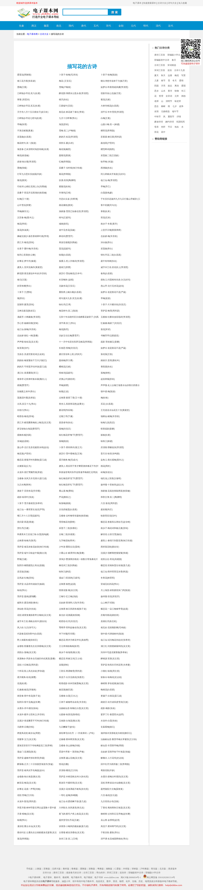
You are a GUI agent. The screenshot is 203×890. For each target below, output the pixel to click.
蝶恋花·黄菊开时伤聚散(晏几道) (32, 460)
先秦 (21, 25)
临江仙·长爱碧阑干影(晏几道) (72, 801)
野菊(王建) (22, 559)
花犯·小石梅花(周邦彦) (27, 665)
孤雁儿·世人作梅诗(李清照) (71, 261)
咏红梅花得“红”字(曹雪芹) (71, 484)
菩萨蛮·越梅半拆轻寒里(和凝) (31, 758)
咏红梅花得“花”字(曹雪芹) (71, 478)
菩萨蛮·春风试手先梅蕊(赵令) (31, 770)
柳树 (163, 106)
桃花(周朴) (106, 466)
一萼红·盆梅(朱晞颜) (68, 795)
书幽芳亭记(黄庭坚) (110, 335)
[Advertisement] (81, 52)
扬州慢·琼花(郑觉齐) (110, 596)
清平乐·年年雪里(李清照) (112, 112)
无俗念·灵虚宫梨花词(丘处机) (31, 354)
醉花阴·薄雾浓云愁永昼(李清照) (74, 93)
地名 (177, 127)
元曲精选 (165, 111)
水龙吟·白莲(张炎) (109, 720)
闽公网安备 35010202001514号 (159, 877)
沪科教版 (144, 868)
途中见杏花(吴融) (67, 230)
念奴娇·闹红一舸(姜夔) (27, 335)
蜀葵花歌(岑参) (108, 770)
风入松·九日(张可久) (26, 627)
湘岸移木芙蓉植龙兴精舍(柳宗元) (116, 733)
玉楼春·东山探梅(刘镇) (69, 745)
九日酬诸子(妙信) (67, 727)
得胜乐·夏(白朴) (66, 143)
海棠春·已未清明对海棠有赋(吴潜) (33, 149)
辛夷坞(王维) (65, 192)
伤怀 (163, 127)
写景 (183, 75)
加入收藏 (182, 3)
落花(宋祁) (106, 329)
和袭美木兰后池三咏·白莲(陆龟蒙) (33, 534)
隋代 (71, 25)
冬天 (174, 80)
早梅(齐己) (106, 186)
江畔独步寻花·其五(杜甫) (28, 106)
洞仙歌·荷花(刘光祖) (26, 609)
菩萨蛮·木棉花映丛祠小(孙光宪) (74, 776)
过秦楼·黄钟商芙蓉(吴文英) (71, 739)
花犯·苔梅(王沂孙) (25, 795)
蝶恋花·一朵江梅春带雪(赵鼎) (114, 609)
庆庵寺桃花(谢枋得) (110, 615)
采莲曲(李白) (107, 248)
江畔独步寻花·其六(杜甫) (28, 93)
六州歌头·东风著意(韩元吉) (71, 807)
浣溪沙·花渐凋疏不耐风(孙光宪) (74, 789)
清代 (158, 25)
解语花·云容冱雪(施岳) (111, 534)
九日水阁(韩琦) (24, 484)
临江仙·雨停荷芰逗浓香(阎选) (114, 571)
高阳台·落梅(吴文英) (26, 652)
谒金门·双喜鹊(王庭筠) (69, 578)
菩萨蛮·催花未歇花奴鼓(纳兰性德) (33, 547)
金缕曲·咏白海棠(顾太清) (28, 776)
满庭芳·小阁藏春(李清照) (28, 317)
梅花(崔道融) (23, 155)
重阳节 (171, 116)
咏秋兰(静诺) (65, 571)
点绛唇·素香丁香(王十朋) (70, 397)
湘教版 (109, 868)
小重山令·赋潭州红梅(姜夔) (71, 553)
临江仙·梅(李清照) (109, 180)
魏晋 (46, 25)
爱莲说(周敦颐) (24, 74)
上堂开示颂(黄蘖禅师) (111, 230)
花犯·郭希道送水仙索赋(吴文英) (115, 783)
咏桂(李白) (22, 590)
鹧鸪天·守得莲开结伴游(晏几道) (32, 366)
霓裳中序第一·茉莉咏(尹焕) (71, 752)
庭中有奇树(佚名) (109, 261)
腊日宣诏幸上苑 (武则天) (70, 354)
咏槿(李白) (22, 820)
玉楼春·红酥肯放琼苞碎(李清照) (115, 317)
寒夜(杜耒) (106, 211)
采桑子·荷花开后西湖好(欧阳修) (32, 192)
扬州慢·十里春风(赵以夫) (112, 484)
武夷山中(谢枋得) (67, 379)
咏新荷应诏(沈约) (109, 515)
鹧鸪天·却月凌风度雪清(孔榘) (114, 702)
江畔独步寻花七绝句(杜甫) (29, 118)
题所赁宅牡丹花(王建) (69, 820)
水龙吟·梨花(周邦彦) (26, 801)
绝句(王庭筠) (65, 217)
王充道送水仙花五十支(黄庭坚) (115, 410)
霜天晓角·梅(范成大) (68, 460)
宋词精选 (171, 65)
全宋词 (169, 96)
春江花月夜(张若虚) (26, 81)
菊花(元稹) (106, 99)
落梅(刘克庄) (65, 429)
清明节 (169, 101)
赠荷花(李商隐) (108, 130)
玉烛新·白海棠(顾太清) (69, 720)
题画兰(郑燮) (65, 267)
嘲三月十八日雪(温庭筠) (28, 515)
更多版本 (172, 868)
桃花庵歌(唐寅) (66, 205)
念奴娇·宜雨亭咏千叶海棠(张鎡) (115, 752)
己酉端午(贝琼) (66, 106)
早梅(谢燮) (64, 385)
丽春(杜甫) (106, 435)
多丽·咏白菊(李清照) (26, 161)
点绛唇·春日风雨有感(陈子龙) (72, 609)
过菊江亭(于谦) (66, 416)
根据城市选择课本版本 (27, 3)
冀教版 (83, 868)
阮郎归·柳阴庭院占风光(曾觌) (31, 565)
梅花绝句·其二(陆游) (68, 311)
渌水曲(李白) (107, 242)
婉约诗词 (169, 122)
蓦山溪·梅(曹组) (66, 491)
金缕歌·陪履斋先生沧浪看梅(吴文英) (34, 646)
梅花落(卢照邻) (24, 453)
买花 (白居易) (107, 404)
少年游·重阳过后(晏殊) (69, 547)
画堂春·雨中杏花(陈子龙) (28, 696)
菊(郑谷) (21, 298)
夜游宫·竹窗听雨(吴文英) (70, 783)
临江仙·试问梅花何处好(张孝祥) (115, 640)
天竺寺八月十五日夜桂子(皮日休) (32, 112)
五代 (96, 25)
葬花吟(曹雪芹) (66, 236)
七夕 (174, 106)
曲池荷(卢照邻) (108, 143)
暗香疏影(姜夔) (108, 429)
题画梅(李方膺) (66, 360)
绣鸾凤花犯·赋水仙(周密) (28, 733)
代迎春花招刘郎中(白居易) (29, 633)
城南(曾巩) (64, 224)
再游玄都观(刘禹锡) (68, 242)
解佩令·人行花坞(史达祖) (112, 758)
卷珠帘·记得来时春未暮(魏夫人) (32, 379)
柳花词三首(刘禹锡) (68, 565)
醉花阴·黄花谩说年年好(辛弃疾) (32, 273)
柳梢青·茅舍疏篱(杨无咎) (112, 683)
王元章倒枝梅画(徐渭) (69, 646)
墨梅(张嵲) (22, 168)
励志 (170, 85)
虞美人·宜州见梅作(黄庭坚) (30, 267)
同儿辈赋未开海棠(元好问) (113, 174)
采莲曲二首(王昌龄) (110, 155)
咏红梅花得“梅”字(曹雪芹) (71, 435)
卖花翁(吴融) (23, 571)
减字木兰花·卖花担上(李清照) (114, 267)
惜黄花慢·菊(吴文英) (68, 590)
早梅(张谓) (22, 124)
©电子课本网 (34, 877)
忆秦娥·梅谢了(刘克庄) (111, 323)
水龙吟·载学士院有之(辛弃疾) (31, 714)
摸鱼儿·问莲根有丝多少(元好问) (115, 279)
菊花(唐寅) (22, 180)
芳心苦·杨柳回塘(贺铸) (27, 323)
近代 (170, 25)
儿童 (156, 80)
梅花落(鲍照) (65, 149)
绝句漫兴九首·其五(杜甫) (70, 298)
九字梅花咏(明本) (67, 540)
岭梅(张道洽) (107, 472)
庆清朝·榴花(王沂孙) (68, 770)
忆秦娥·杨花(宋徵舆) (26, 689)
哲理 (161, 96)
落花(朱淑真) (23, 230)
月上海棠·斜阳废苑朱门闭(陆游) (115, 590)
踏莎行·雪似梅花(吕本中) (70, 273)
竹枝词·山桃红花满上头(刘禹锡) (32, 186)
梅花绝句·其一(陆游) (26, 143)
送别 (169, 70)
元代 (133, 25)
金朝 (120, 25)
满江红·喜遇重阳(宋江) (27, 373)
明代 (145, 25)
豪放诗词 (158, 122)
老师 (156, 101)
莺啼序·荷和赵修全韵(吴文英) (72, 627)
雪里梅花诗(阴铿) (67, 522)
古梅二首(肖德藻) (67, 534)
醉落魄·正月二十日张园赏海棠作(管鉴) (35, 764)
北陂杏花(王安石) (67, 286)
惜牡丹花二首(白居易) (111, 255)
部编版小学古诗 (174, 55)
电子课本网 (32, 34)
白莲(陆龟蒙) (107, 192)
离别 (177, 85)
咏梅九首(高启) (108, 422)
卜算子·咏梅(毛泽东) (68, 74)
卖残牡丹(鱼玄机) (109, 621)
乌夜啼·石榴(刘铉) (25, 727)
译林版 (135, 868)
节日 (170, 127)
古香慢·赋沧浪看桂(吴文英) (71, 832)
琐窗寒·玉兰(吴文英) (26, 739)
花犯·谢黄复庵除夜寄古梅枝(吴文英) (34, 615)
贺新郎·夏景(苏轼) (25, 304)
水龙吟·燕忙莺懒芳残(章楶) (30, 472)
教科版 (66, 868)
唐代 (83, 25)
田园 (156, 85)
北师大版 (56, 868)
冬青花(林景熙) (108, 578)
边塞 (170, 75)
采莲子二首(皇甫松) (68, 528)
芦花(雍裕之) (65, 497)
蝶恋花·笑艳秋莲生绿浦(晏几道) (115, 565)
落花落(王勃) (107, 354)
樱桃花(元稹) (65, 366)
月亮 (163, 85)
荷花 (156, 132)
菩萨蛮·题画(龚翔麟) (26, 596)
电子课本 (137, 3)
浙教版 (92, 868)
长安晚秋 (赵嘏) (66, 279)
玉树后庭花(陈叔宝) (26, 311)
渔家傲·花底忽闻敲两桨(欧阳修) (115, 491)
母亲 (156, 127)
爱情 (181, 80)
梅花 (177, 75)
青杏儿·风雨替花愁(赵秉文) (71, 404)
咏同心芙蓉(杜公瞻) (26, 255)
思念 (156, 106)
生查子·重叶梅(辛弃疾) (27, 248)
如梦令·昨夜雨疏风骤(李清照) (114, 87)
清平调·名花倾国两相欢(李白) (114, 838)
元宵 (177, 96)
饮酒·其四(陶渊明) (67, 180)
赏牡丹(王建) (23, 528)
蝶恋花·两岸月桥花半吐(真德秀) (74, 640)
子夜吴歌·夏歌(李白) (110, 832)
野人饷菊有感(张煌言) (27, 640)
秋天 (163, 75)
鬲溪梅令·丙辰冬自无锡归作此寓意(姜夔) (36, 658)
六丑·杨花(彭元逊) (109, 795)
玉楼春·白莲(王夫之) (68, 696)
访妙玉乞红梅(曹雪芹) (69, 335)
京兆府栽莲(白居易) (68, 509)
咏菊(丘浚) (64, 391)
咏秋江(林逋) (107, 441)
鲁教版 (74, 868)
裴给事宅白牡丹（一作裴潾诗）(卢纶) (76, 733)
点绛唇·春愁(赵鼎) (67, 584)
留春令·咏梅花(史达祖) (111, 677)
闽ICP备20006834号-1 (131, 877)
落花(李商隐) (23, 838)
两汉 (33, 25)
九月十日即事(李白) (68, 118)
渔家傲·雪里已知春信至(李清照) (74, 211)
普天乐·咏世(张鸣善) (110, 453)
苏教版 (47, 868)
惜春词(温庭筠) (66, 373)
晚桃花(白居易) (108, 689)
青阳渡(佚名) (107, 366)
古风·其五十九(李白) (26, 404)
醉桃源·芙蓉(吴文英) (110, 658)
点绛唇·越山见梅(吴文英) (70, 758)
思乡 (156, 91)
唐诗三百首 (159, 55)
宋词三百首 (159, 70)
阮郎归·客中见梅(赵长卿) (28, 702)
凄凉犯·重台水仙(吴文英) (28, 826)
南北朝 (58, 27)
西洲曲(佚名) (107, 168)
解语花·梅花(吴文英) (26, 783)
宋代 (108, 25)
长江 (183, 91)
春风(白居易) (107, 273)
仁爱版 (117, 868)
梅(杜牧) (105, 397)
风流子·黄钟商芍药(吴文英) (113, 826)
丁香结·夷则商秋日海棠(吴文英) (115, 807)
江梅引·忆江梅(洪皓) (68, 596)
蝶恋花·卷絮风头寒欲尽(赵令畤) (115, 522)
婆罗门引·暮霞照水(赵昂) (112, 714)
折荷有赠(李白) (24, 286)
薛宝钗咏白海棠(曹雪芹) (28, 429)
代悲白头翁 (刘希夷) (68, 199)
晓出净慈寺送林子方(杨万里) (114, 81)
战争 (181, 106)
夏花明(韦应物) (66, 410)
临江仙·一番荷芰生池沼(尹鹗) (31, 509)
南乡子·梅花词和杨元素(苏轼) (114, 528)
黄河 (170, 91)
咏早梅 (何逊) (107, 161)
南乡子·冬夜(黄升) (109, 224)
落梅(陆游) (64, 441)
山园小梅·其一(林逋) (110, 124)
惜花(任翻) (64, 764)
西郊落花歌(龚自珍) (110, 547)
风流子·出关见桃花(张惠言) (71, 677)
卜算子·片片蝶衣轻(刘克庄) (113, 304)
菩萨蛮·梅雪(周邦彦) (110, 311)
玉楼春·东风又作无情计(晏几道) (32, 478)
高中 (163, 132)
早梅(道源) (106, 298)
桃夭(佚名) (64, 99)
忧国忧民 (180, 122)
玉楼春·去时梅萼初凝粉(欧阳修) (74, 515)
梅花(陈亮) (64, 329)
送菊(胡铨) (64, 665)
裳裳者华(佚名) (66, 422)
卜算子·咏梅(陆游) (109, 74)
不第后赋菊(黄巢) (25, 130)
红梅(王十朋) (23, 199)
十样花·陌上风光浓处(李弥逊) (31, 671)
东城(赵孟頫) (23, 441)
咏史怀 (178, 101)
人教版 (38, 868)
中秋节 (157, 116)
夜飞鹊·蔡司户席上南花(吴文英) (74, 814)
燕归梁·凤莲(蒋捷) (25, 522)
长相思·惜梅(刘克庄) (68, 348)
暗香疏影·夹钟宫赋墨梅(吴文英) (74, 683)
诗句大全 (172, 3)
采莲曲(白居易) (24, 137)
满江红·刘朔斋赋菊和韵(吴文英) (115, 646)
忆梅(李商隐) (65, 161)
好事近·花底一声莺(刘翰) (28, 789)
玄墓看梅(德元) (108, 727)
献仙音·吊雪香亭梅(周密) (112, 745)
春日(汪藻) (22, 279)
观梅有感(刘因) (24, 435)
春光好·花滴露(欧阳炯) (69, 615)
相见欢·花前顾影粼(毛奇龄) (113, 627)
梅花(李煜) (22, 224)
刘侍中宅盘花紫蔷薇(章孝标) (114, 652)
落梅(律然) (106, 373)
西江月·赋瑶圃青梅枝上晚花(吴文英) (34, 422)
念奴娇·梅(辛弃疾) (109, 236)
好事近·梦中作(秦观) (26, 261)
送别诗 (123, 872)
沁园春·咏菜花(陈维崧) (69, 714)
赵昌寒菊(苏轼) (108, 379)
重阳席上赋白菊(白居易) (70, 292)
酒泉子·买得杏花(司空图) (28, 491)
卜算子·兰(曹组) (24, 292)
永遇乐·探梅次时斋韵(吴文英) (114, 776)
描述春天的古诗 (73, 872)
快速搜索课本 (149, 3)
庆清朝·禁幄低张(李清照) (112, 447)
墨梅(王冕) (22, 87)
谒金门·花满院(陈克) (26, 752)
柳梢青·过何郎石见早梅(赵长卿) (115, 814)
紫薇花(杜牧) (65, 186)
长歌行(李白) (23, 410)
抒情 (179, 116)
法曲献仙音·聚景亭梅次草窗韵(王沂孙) (119, 739)
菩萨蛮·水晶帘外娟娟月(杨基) (31, 584)
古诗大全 (162, 3)
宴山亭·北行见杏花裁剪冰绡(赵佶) (33, 447)
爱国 (183, 85)
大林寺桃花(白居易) (110, 106)
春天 (174, 60)
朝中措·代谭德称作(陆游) (112, 633)
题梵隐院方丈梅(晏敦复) (112, 789)
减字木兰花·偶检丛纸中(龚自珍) (32, 621)
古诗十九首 (179, 70)
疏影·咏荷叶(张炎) (25, 497)
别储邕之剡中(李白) (26, 391)
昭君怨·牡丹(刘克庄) (68, 621)
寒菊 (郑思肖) (23, 99)
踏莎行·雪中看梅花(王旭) (70, 453)
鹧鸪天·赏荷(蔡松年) (110, 360)
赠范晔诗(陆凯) (108, 149)
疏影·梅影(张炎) (108, 708)
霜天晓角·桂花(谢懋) (26, 677)
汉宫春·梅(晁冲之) (25, 217)
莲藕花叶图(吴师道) (26, 397)
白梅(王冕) (106, 118)
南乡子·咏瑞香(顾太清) (69, 652)
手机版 (29, 868)
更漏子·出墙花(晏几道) (111, 696)
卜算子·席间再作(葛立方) (70, 447)
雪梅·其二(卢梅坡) (67, 130)
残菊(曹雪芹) (23, 385)
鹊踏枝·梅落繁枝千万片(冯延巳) (32, 360)
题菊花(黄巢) (65, 155)
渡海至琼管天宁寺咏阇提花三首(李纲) (35, 745)
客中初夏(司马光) (109, 205)
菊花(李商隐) (65, 174)
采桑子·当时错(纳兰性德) (70, 168)
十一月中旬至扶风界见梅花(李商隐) (75, 342)
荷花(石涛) (106, 217)
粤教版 (100, 868)
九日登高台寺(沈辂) (110, 801)
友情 (156, 111)
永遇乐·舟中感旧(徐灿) (27, 708)
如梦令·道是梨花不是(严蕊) (113, 292)
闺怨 (183, 96)
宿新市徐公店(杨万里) (111, 93)
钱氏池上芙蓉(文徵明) (111, 478)
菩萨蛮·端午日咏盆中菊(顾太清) (32, 553)
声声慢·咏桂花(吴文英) (27, 342)
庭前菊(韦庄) (107, 509)
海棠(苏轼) (64, 124)
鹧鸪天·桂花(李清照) (68, 137)
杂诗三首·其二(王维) (68, 838)
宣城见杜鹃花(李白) (110, 584)
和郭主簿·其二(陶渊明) (111, 497)
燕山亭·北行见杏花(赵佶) (112, 286)
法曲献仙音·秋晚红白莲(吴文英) (74, 708)
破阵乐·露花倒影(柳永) (27, 602)
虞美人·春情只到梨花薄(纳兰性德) (116, 540)
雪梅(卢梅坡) (65, 87)
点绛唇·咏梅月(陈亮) (26, 540)
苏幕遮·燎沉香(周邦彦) (111, 137)
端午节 (175, 111)
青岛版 (154, 868)
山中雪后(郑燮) (24, 205)
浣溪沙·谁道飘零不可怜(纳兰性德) (33, 720)
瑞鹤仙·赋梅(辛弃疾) (110, 416)
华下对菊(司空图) (67, 633)
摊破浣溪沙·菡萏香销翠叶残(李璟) (33, 236)
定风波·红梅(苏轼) (25, 578)
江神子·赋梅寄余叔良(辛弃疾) (72, 702)
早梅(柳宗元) (23, 211)
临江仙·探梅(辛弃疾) (26, 329)
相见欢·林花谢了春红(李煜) (71, 112)
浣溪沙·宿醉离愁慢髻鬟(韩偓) (114, 553)
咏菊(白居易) (65, 255)
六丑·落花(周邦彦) (109, 503)
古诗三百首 (159, 65)
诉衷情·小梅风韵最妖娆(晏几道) (74, 826)
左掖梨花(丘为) (24, 466)
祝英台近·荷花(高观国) (111, 559)
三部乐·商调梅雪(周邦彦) (70, 671)
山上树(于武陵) (108, 602)
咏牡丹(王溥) (65, 304)
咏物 (177, 91)
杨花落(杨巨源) (66, 689)
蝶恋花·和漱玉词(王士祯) (70, 658)
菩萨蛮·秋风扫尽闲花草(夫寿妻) (115, 665)
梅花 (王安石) (65, 81)
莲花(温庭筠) (65, 248)
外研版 (126, 868)
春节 (163, 80)
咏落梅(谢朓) (65, 503)
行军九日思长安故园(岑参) (29, 174)
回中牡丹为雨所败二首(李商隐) (115, 764)
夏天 (156, 75)
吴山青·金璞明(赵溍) (110, 820)
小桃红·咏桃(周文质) (110, 671)
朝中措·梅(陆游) (108, 391)
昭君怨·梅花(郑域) (25, 416)
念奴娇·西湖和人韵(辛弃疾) (71, 602)
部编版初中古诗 (161, 60)
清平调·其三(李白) (67, 323)
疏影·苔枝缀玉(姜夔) (110, 342)
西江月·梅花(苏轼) (25, 242)
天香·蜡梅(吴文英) (25, 814)
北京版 (162, 868)
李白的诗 (100, 872)
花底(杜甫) (22, 683)
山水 (163, 91)
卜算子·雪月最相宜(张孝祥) (30, 503)
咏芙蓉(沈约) (23, 348)
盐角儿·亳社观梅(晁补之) (112, 460)
